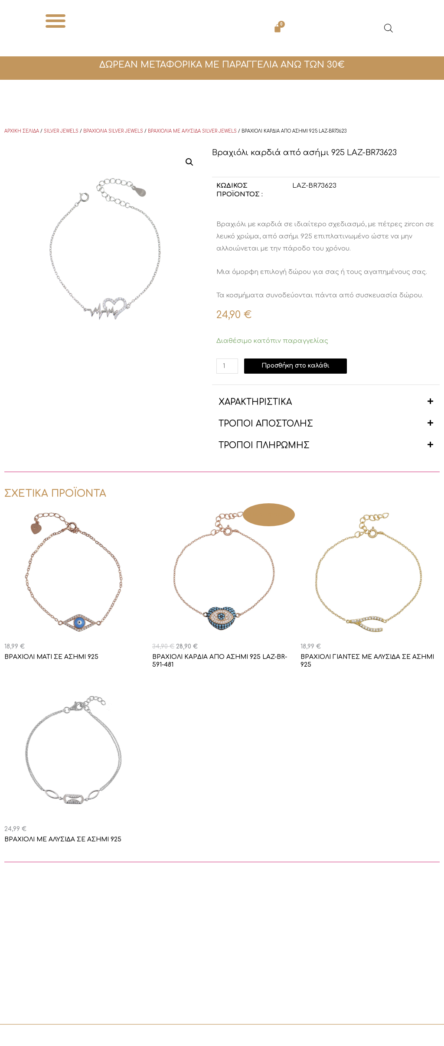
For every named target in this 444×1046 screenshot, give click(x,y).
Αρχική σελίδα (21, 131)
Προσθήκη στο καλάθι (301, 366)
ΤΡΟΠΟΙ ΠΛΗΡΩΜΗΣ (264, 445)
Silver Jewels (61, 131)
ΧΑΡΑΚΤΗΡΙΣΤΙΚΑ (255, 402)
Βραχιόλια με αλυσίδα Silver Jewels (192, 131)
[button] (55, 20)
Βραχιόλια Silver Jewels (113, 131)
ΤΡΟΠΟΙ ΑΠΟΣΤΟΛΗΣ (266, 423)
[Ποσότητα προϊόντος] (228, 366)
